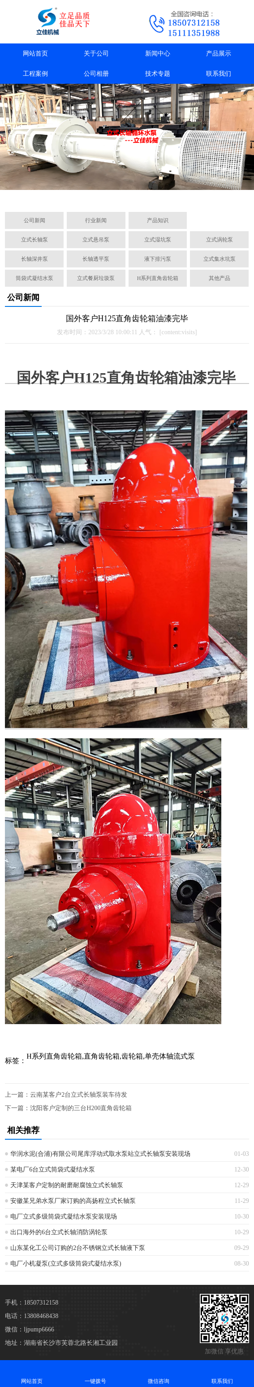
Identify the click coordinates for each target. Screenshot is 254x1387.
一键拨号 (95, 1373)
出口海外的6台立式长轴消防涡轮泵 (59, 1232)
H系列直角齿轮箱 (158, 278)
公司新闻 (34, 220)
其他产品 (219, 278)
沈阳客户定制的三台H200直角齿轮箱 (81, 1108)
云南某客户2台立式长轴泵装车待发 (78, 1094)
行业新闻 (96, 220)
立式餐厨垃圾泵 (96, 278)
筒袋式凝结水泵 (34, 278)
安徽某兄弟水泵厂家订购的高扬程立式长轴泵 (73, 1200)
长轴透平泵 (95, 259)
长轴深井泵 (34, 259)
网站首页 (35, 53)
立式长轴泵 (34, 240)
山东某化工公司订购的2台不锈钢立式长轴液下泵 (77, 1248)
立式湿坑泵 (157, 240)
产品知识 (157, 220)
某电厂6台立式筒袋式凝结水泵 (52, 1169)
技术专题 (157, 73)
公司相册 (96, 73)
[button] (87, 195)
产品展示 (218, 53)
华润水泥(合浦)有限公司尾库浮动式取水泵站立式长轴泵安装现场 (100, 1153)
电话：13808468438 (31, 1316)
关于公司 (96, 53)
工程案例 (35, 73)
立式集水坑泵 (219, 259)
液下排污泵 (157, 259)
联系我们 (218, 73)
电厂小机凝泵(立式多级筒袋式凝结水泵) (65, 1263)
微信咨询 (159, 1373)
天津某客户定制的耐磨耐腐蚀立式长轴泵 (66, 1185)
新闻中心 (157, 53)
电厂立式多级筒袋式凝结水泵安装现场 (63, 1216)
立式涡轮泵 (219, 240)
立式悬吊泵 (95, 240)
